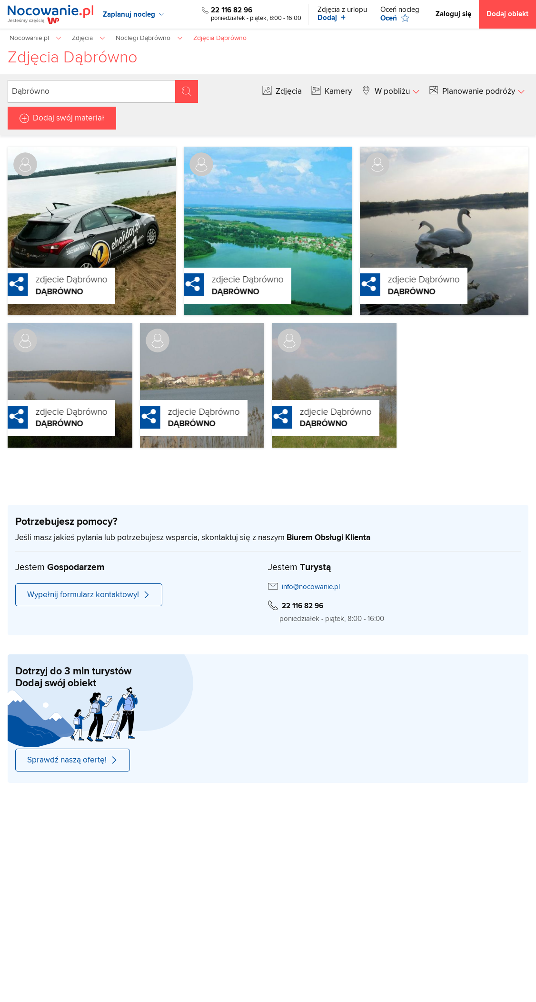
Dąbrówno (39, 292)
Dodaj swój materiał (68, 118)
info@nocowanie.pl (311, 587)
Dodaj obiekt (507, 14)
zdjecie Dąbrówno (51, 279)
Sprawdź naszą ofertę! (72, 760)
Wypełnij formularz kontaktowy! (88, 595)
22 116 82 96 (231, 10)
